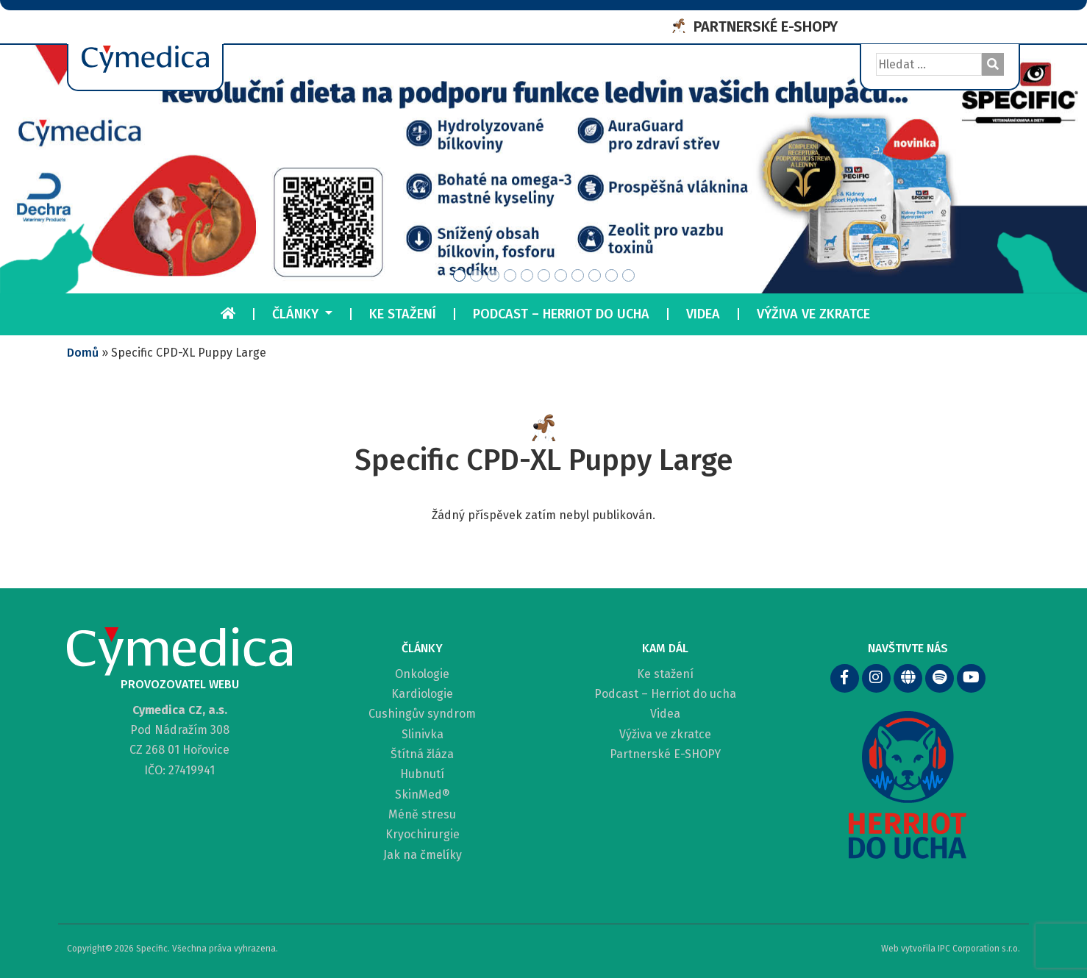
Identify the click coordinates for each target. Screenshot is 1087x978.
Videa (703, 314)
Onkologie (422, 674)
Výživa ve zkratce (813, 314)
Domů (83, 353)
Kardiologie (422, 694)
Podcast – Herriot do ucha (561, 314)
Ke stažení (402, 314)
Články (297, 314)
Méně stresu (422, 814)
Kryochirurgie (422, 834)
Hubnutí (422, 774)
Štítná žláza (422, 754)
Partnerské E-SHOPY (665, 754)
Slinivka (422, 734)
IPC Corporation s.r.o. (979, 948)
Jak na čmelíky (422, 855)
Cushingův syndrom (422, 714)
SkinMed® (422, 795)
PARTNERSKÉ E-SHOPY (766, 26)
